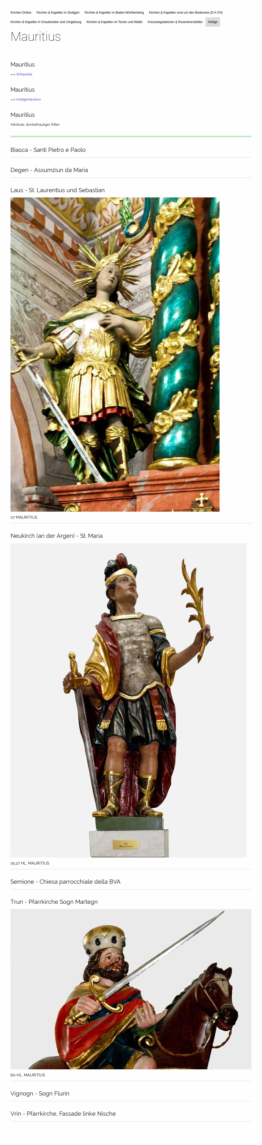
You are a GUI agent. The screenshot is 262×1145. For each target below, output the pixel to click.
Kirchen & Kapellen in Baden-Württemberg (114, 12)
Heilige (213, 22)
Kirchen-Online (20, 12)
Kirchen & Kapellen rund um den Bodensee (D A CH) (186, 12)
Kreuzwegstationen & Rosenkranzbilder (175, 22)
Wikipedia (24, 74)
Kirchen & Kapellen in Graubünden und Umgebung (45, 22)
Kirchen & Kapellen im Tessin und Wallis (114, 22)
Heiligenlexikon (28, 99)
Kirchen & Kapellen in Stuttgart (57, 12)
